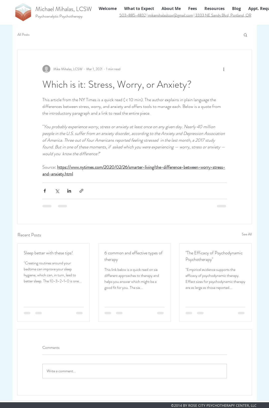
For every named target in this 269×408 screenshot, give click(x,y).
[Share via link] (81, 190)
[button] (245, 35)
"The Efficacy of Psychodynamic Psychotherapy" (214, 256)
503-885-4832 (132, 15)
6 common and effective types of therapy (133, 256)
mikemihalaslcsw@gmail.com (170, 15)
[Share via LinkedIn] (69, 190)
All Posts (23, 34)
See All (247, 234)
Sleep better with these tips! (48, 253)
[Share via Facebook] (44, 190)
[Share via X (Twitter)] (57, 190)
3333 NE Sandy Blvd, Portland (219, 15)
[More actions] (224, 69)
